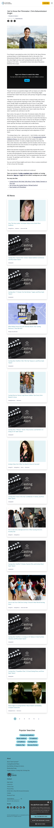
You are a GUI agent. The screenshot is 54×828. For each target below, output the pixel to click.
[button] (41, 824)
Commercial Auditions (27, 735)
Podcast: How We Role (12, 331)
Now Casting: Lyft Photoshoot (18, 187)
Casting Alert (10, 262)
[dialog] (40, 813)
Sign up (16, 175)
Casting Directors (11, 400)
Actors (22, 467)
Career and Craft (24, 228)
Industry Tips (21, 745)
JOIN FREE (46, 3)
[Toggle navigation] (51, 3)
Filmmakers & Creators (13, 16)
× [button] (50, 802)
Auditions (17, 228)
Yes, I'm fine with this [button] (41, 816)
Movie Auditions (21, 738)
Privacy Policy (10, 788)
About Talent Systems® (12, 761)
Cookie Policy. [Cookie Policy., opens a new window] (34, 813)
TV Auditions (33, 738)
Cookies (9, 793)
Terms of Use (10, 786)
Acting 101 (10, 467)
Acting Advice (11, 228)
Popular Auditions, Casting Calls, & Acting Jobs (18, 770)
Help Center (10, 782)
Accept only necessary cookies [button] (41, 820)
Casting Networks (19, 18)
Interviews (19, 400)
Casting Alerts (32, 742)
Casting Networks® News (13, 764)
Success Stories (33, 745)
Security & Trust (11, 795)
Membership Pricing (11, 768)
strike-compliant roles (26, 173)
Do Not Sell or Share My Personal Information (18, 791)
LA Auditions (21, 742)
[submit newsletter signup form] (21, 799)
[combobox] (48, 802)
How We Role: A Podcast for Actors (15, 766)
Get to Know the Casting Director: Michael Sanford (24, 185)
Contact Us (9, 784)
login (21, 175)
